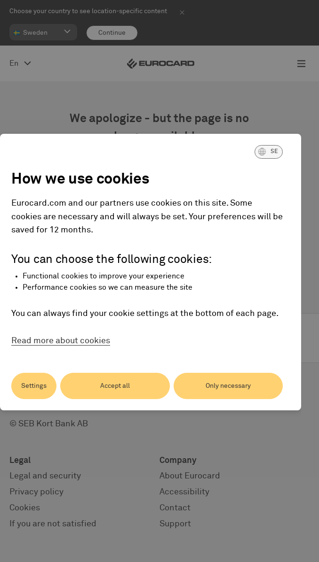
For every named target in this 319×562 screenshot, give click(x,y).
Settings (34, 386)
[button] (269, 151)
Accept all (115, 386)
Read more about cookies (60, 341)
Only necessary (228, 386)
